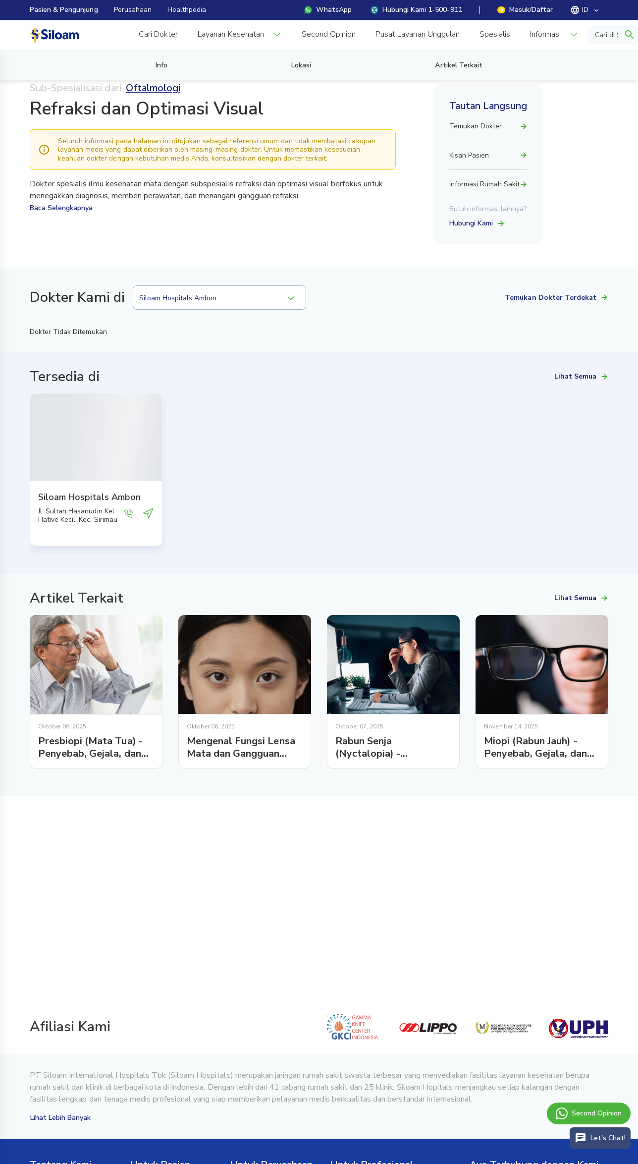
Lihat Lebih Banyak (60, 1117)
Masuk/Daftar (525, 9)
